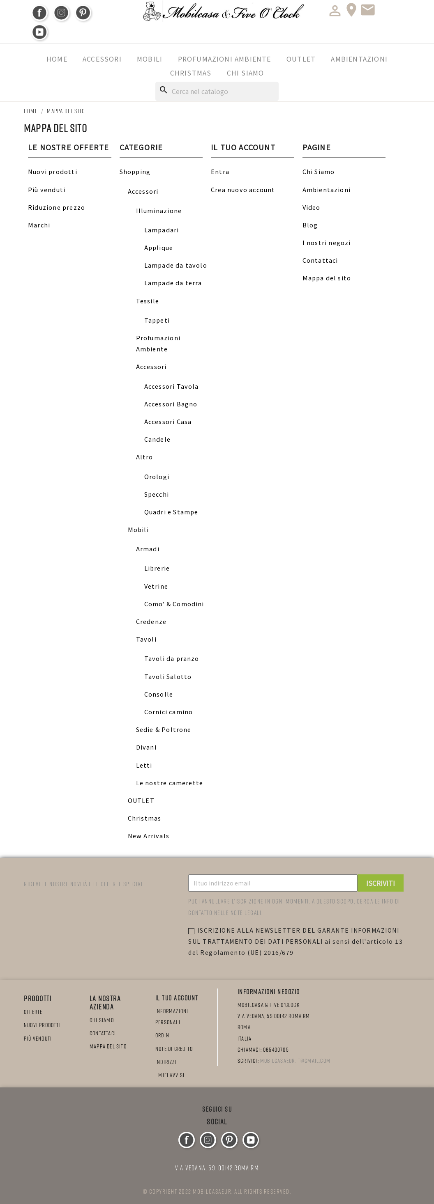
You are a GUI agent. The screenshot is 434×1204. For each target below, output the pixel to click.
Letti (144, 765)
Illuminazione (159, 210)
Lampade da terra (173, 282)
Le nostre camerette (169, 782)
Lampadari (161, 229)
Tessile (147, 300)
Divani (146, 747)
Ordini (163, 1035)
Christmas (191, 73)
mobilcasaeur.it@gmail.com (295, 1060)
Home (56, 59)
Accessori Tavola (171, 386)
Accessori (102, 59)
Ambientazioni (359, 59)
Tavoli (146, 639)
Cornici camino (168, 711)
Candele (157, 439)
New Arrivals (148, 835)
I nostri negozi (326, 242)
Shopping (135, 171)
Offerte (33, 1011)
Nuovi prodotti (52, 171)
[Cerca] (217, 91)
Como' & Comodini (174, 603)
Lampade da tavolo (175, 265)
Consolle (158, 694)
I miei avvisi (170, 1074)
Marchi (39, 224)
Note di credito (174, 1048)
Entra (220, 171)
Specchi (156, 494)
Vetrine (156, 586)
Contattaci (320, 260)
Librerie (157, 568)
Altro (144, 456)
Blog (310, 224)
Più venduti (46, 189)
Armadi (147, 548)
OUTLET (301, 59)
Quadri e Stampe (171, 511)
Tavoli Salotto (168, 676)
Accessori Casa (168, 421)
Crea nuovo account (243, 189)
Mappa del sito (326, 277)
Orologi (156, 476)
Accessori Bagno (171, 403)
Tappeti (157, 320)
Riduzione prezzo (56, 207)
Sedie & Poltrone (164, 729)
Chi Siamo (245, 73)
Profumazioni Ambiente (224, 59)
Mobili (149, 59)
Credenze (151, 621)
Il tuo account (177, 998)
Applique (158, 247)
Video (311, 207)
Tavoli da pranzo (171, 658)
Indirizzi (166, 1061)
